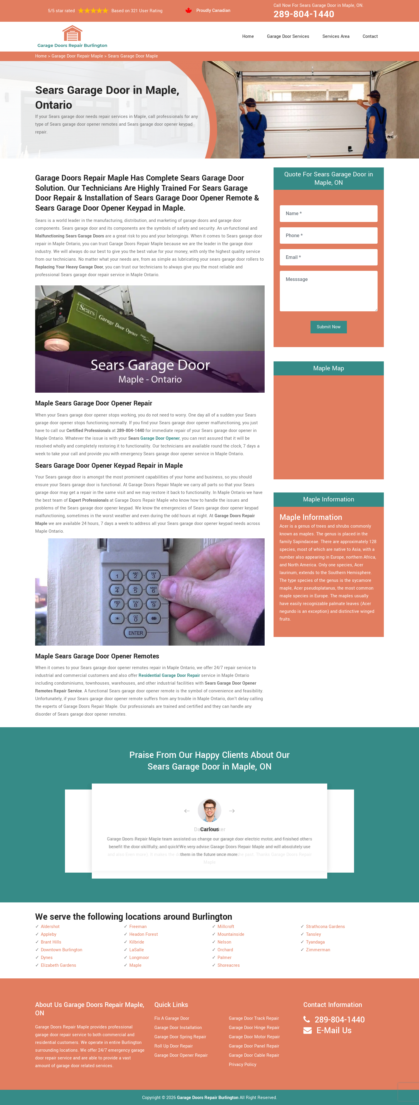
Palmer (225, 958)
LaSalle (136, 950)
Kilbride (136, 942)
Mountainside (231, 934)
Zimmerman (318, 950)
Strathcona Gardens (325, 927)
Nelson (224, 942)
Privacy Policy (242, 1065)
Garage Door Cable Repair (254, 1055)
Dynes (47, 958)
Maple (135, 965)
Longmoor (139, 958)
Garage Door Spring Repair (180, 1037)
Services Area (336, 36)
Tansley (313, 934)
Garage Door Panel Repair (254, 1046)
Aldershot (50, 927)
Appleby (48, 934)
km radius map (329, 426)
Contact (370, 36)
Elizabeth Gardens (58, 965)
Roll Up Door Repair (173, 1046)
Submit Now (329, 327)
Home (248, 36)
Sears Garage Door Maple (133, 56)
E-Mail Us (334, 1030)
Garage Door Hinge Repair (254, 1028)
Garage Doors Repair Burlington (208, 1098)
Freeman (138, 927)
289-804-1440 (304, 14)
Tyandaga (315, 942)
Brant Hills (51, 942)
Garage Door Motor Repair (254, 1037)
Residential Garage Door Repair (169, 675)
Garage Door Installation (178, 1028)
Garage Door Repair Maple (77, 56)
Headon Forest (143, 934)
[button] (191, 811)
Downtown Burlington (61, 950)
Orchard (225, 950)
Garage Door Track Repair (254, 1018)
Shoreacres (229, 965)
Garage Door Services (288, 36)
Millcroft (226, 927)
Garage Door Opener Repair (181, 1055)
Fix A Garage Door (171, 1018)
